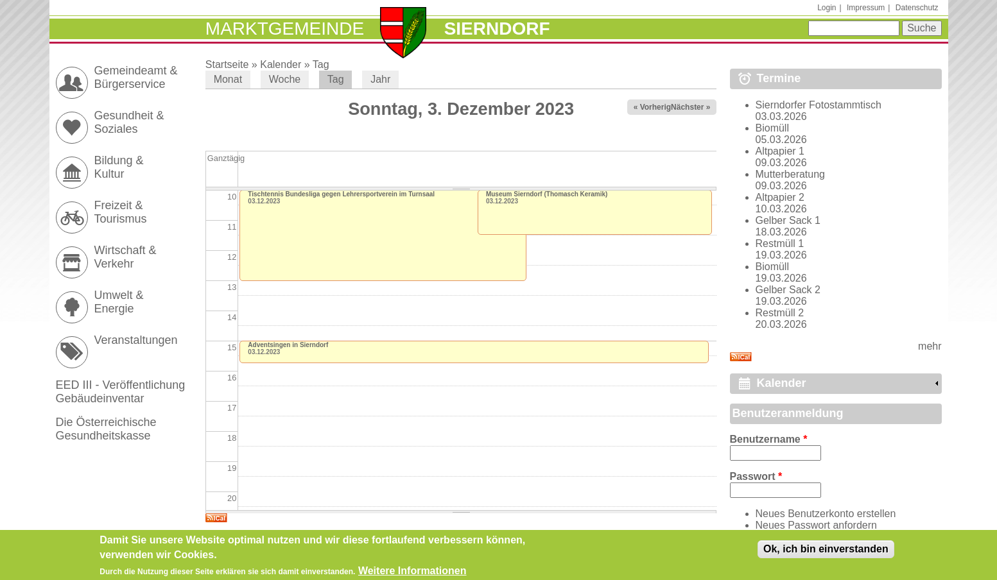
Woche (285, 79)
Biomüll (772, 128)
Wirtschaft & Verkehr (125, 257)
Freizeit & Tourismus (120, 212)
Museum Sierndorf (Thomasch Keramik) (546, 194)
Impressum (866, 7)
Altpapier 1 (780, 151)
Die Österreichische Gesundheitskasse (106, 429)
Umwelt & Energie (119, 302)
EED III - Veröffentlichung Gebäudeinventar (121, 392)
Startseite (227, 64)
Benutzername (769, 439)
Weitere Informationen (412, 571)
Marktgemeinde (284, 28)
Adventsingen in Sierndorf (288, 344)
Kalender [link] (781, 383)
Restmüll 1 (780, 243)
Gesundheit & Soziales (129, 122)
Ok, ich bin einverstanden (826, 549)
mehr (929, 346)
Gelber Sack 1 (788, 220)
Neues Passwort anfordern (816, 525)
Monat (228, 79)
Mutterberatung (791, 174)
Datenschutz (917, 7)
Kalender (280, 64)
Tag (321, 64)
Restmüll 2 (780, 312)
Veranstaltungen (136, 340)
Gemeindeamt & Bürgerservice (136, 77)
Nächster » (690, 107)
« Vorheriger (656, 107)
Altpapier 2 (780, 197)
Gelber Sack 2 (788, 289)
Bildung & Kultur (119, 167)
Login (826, 7)
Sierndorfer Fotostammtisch (819, 104)
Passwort (756, 476)
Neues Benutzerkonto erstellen (826, 513)
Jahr (380, 79)
